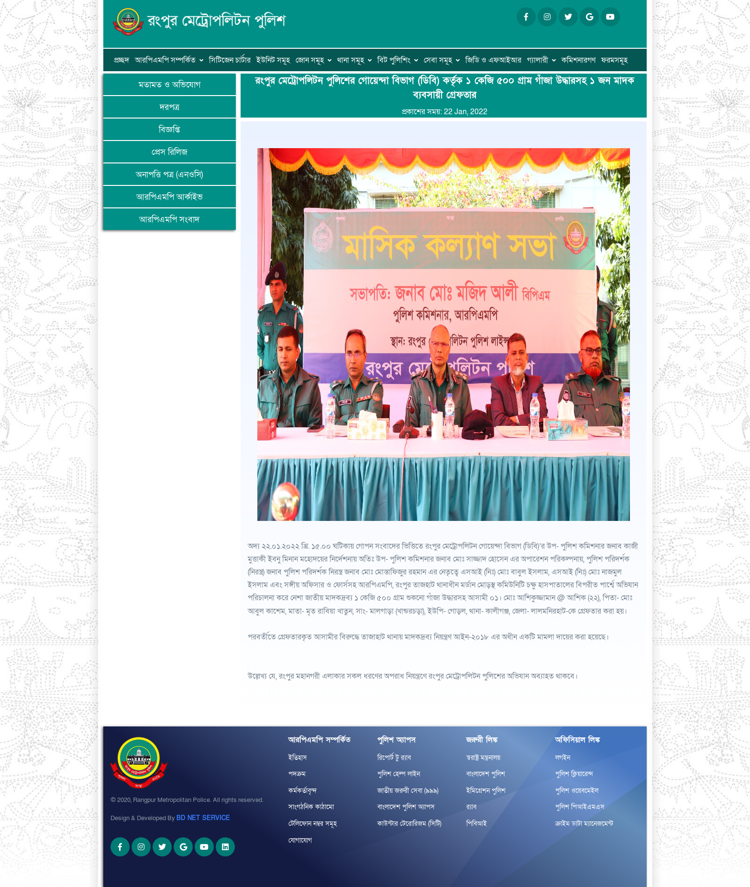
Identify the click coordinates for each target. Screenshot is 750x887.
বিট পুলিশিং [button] (393, 60)
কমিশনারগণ (579, 60)
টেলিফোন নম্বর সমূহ (312, 823)
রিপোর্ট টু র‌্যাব (394, 757)
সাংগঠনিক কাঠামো (311, 806)
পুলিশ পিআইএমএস (580, 806)
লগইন (562, 757)
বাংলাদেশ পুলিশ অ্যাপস (406, 806)
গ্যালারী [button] (537, 60)
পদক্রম (297, 774)
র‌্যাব (471, 806)
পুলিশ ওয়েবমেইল (576, 790)
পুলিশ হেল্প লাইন (398, 774)
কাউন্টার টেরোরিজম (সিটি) (409, 823)
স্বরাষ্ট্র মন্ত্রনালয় (483, 757)
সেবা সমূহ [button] (438, 60)
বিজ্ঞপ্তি (169, 129)
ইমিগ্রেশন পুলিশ (486, 790)
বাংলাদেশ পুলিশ (485, 774)
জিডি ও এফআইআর (493, 60)
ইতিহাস (297, 757)
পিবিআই (476, 823)
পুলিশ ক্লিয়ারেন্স (574, 774)
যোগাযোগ (300, 840)
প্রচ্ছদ (121, 60)
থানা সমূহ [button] (350, 60)
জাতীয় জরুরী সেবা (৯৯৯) (408, 790)
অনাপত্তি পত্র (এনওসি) (169, 174)
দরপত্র (169, 107)
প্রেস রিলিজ (170, 152)
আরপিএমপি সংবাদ (169, 219)
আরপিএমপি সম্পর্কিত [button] (165, 60)
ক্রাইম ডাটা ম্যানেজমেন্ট (584, 823)
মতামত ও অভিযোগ (169, 84)
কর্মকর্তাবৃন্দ (302, 790)
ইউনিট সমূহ (273, 60)
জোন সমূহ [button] (310, 60)
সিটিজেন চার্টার (230, 60)
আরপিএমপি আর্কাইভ (169, 197)
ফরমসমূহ (614, 60)
